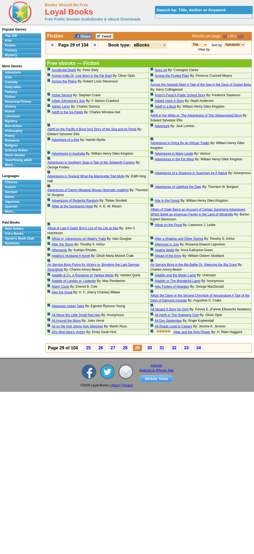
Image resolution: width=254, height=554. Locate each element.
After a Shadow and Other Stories (179, 239)
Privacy (127, 385)
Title (196, 45)
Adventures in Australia (68, 153)
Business (12, 243)
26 (100, 348)
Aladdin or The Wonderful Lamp (177, 281)
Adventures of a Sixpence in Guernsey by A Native (191, 173)
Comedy (11, 82)
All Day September (168, 321)
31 (161, 348)
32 (174, 348)
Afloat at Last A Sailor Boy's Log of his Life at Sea (82, 228)
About (115, 385)
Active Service (62, 95)
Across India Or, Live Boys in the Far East (82, 76)
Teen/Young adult (18, 160)
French (10, 187)
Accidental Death (64, 70)
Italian (9, 197)
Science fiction (16, 150)
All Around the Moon (66, 321)
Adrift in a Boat (165, 106)
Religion (11, 145)
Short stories (15, 155)
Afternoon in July (167, 244)
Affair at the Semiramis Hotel (72, 206)
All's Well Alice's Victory (68, 332)
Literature (12, 116)
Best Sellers (14, 229)
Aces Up (161, 70)
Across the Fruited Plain (172, 76)
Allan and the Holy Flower (191, 332)
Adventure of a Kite (65, 140)
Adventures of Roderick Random (75, 201)
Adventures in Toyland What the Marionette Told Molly (86, 176)
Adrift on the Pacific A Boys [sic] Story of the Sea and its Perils (92, 129)
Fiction (10, 45)
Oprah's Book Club (19, 238)
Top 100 (11, 36)
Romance (12, 140)
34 (198, 348)
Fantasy (11, 50)
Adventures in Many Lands (174, 153)
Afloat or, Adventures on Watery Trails (79, 239)
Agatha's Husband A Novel (71, 256)
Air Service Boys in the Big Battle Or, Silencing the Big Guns (193, 265)
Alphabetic (232, 45)
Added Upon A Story (169, 101)
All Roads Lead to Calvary (173, 326)
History (10, 106)
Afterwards (59, 250)
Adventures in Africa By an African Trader (180, 143)
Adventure (162, 126)
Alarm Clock (60, 286)
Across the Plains (64, 81)
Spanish (11, 206)
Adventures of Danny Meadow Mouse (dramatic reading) (88, 190)
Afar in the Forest (167, 201)
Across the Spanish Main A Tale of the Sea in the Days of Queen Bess (200, 85)
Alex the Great (62, 292)
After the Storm (63, 244)
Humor (10, 111)
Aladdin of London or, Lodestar (74, 281)
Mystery (11, 55)
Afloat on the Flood (168, 225)
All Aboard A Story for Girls (169, 309)
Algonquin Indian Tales (68, 306)
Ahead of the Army (168, 256)
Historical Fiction (18, 102)
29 (137, 348)
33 (186, 348)
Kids (8, 40)
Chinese (11, 182)
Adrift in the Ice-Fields (67, 112)
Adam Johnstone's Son (68, 101)
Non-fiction (13, 126)
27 (112, 348)
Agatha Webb (164, 250)
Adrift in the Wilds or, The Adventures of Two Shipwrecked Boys (196, 115)
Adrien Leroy (61, 106)
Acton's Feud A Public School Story (180, 95)
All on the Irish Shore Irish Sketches (77, 326)
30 (225, 36)
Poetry (10, 136)
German (11, 192)
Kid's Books (14, 233)
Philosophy (13, 131)
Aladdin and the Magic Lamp (175, 275)
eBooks (142, 45)
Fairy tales (13, 87)
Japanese (12, 202)
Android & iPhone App (156, 370)
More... (10, 165)
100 (240, 36)
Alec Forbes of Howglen (172, 286)
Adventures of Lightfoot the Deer (178, 187)
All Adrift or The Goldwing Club (177, 315)
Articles (156, 365)
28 (125, 348)
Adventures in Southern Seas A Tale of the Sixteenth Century (91, 162)
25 (88, 348)
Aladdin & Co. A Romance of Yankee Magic (83, 275)
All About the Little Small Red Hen (76, 315)
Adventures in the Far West (174, 159)
